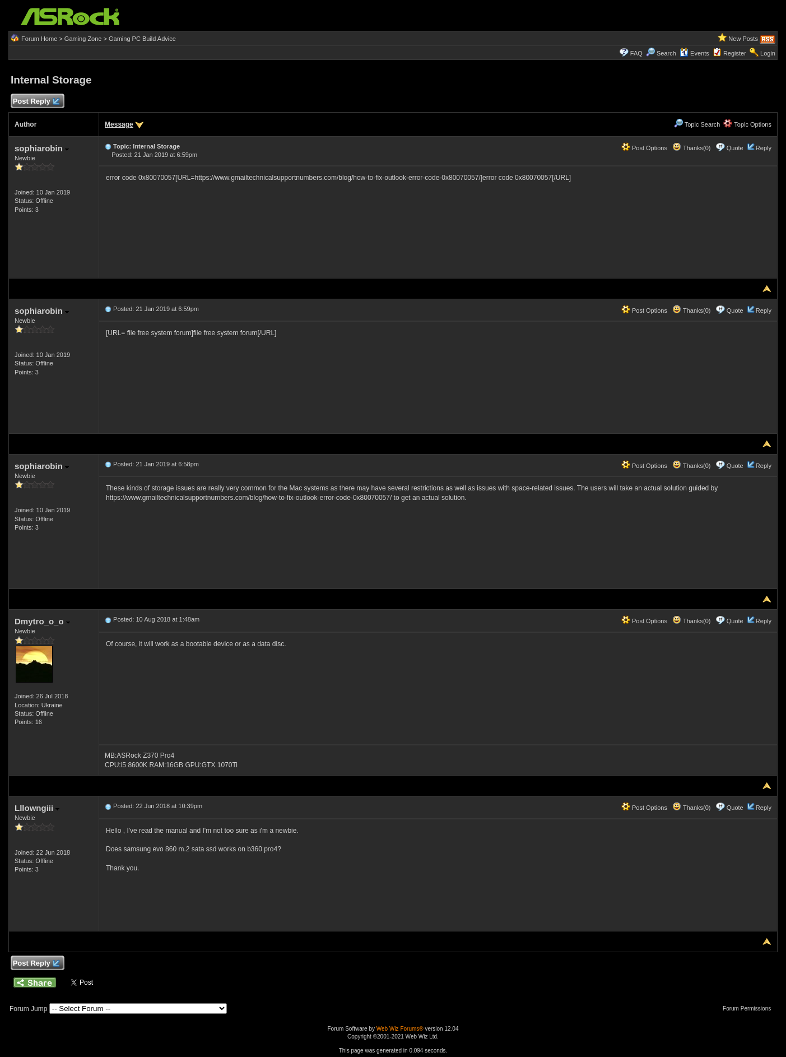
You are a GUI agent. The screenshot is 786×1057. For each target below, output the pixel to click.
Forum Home (39, 38)
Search (666, 53)
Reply (763, 148)
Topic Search (697, 124)
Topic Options (747, 124)
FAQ (636, 53)
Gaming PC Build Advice (142, 38)
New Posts (743, 38)
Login (767, 53)
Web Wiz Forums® (400, 1029)
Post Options (644, 148)
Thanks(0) (691, 148)
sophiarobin (42, 148)
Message (119, 124)
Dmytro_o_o (42, 621)
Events (694, 53)
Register (734, 53)
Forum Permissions (749, 1008)
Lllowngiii (37, 808)
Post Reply (36, 101)
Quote (735, 148)
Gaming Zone (83, 38)
